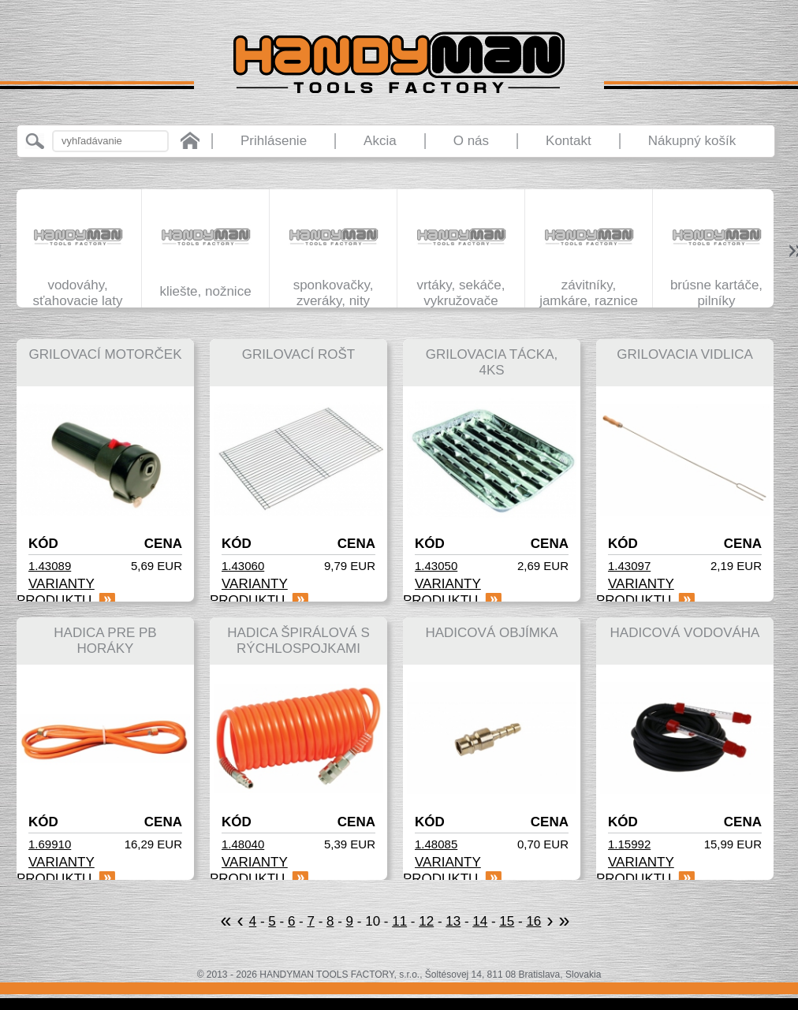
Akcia (380, 140)
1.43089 (49, 565)
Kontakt (568, 140)
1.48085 (436, 844)
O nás (471, 140)
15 (506, 921)
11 (399, 921)
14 (479, 921)
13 (453, 921)
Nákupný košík (692, 140)
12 (426, 921)
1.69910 (49, 844)
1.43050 (436, 565)
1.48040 (243, 844)
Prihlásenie (274, 140)
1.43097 (629, 565)
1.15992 (629, 844)
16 (533, 921)
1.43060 (243, 565)
